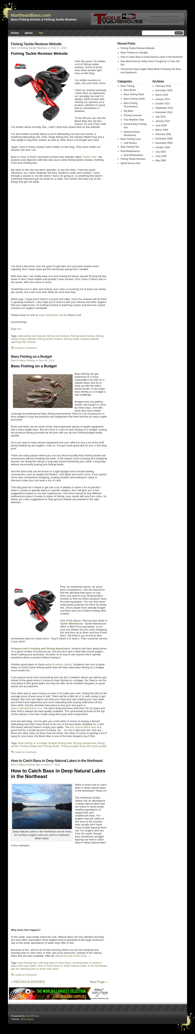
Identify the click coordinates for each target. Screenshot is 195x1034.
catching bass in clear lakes (54, 962)
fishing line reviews (58, 335)
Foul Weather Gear (134, 119)
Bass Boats (130, 90)
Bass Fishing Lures (131, 139)
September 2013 (164, 108)
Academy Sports (62, 664)
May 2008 (160, 160)
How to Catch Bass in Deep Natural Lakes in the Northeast (56, 761)
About (29, 32)
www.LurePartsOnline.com (26, 708)
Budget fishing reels (60, 743)
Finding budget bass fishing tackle (39, 746)
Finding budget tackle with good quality (83, 746)
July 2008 (160, 151)
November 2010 (163, 112)
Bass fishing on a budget (32, 743)
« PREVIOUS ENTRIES (28, 982)
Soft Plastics (130, 143)
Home (15, 32)
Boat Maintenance (130, 151)
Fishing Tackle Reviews (33, 47)
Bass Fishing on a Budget (31, 356)
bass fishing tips (27, 962)
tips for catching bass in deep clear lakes (35, 968)
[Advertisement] (37, 223)
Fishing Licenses (132, 115)
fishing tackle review (83, 335)
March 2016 (161, 94)
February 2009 (163, 134)
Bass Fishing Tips (29, 764)
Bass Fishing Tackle (134, 98)
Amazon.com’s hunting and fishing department (40, 648)
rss (41, 32)
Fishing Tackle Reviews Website (36, 44)
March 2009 (161, 129)
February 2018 (163, 86)
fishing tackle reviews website (81, 338)
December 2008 (163, 138)
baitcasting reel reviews (32, 335)
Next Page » (98, 982)
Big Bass (128, 111)
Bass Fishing (26, 360)
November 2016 (163, 90)
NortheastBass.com (31, 15)
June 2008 (161, 156)
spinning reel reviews (23, 341)
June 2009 (161, 125)
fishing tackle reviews (49, 338)
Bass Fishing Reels (134, 94)
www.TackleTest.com (51, 315)
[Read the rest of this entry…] (73, 955)
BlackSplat (27, 1019)
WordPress (32, 1015)
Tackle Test (89, 156)
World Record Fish (130, 163)
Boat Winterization (133, 155)
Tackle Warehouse (71, 623)
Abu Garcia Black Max (83, 727)
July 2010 (160, 116)
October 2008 (162, 147)
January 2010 (162, 121)
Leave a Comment (26, 347)
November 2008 (163, 143)
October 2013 (162, 103)
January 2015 (162, 99)
